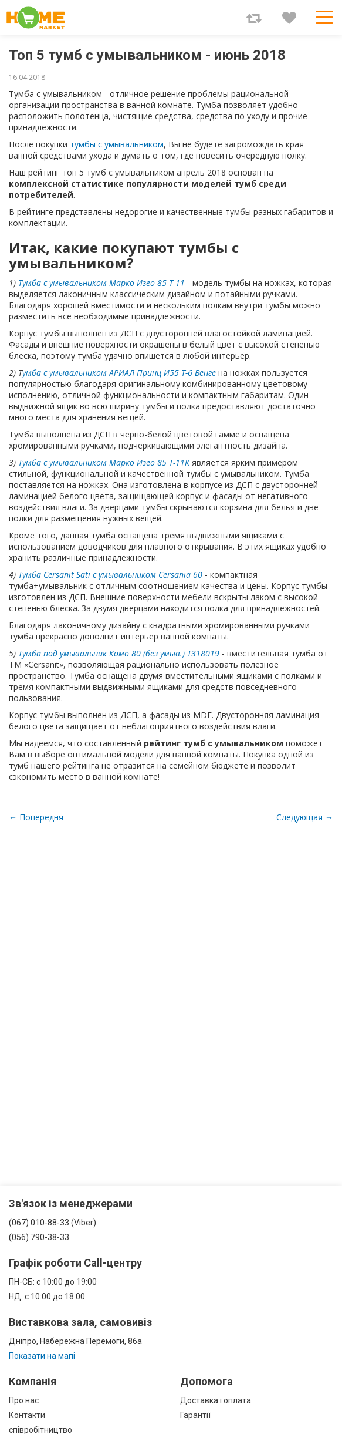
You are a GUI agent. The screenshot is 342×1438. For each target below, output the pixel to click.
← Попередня (36, 817)
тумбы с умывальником (117, 144)
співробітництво (40, 1429)
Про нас (24, 1400)
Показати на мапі (42, 1355)
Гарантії (195, 1415)
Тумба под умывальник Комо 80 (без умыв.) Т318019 (118, 653)
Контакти (27, 1415)
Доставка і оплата (215, 1400)
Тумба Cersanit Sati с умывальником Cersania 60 (110, 574)
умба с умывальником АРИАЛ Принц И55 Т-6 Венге (119, 372)
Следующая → (304, 817)
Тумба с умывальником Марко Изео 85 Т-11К (103, 462)
